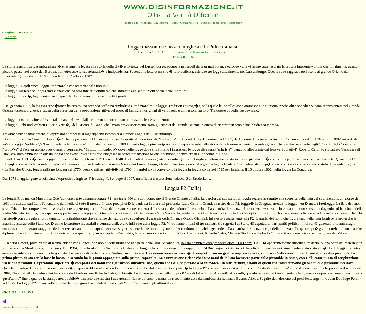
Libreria (11, 37)
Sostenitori (235, 22)
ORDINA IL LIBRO (183, 56)
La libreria (161, 22)
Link (174, 22)
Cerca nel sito (189, 22)
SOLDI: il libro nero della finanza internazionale (190, 52)
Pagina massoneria (18, 32)
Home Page (131, 22)
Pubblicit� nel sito (213, 22)
